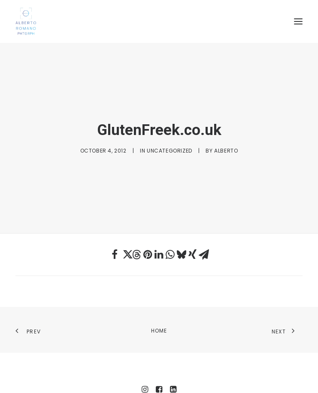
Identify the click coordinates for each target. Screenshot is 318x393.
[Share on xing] (193, 242)
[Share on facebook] (114, 242)
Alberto (226, 144)
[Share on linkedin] (159, 242)
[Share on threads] (137, 242)
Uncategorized (169, 144)
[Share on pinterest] (148, 242)
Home (159, 318)
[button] (298, 21)
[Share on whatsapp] (170, 242)
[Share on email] (204, 242)
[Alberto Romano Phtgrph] (159, 21)
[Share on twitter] (126, 242)
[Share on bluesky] (181, 242)
